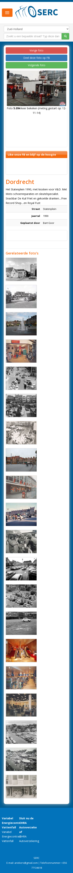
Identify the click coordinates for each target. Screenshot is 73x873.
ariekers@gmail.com (26, 862)
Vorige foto (36, 50)
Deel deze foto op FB (36, 58)
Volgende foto (36, 65)
